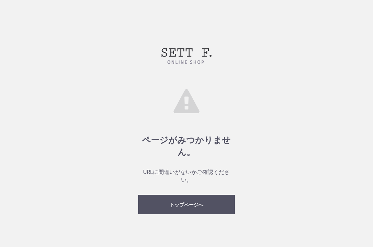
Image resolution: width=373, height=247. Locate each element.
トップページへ (186, 205)
